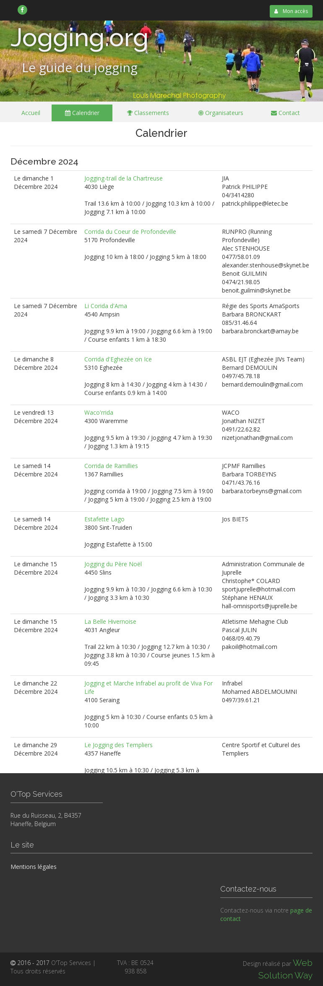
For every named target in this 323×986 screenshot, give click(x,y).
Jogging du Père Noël (113, 564)
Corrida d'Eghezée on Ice (118, 359)
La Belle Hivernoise (110, 621)
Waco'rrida (98, 412)
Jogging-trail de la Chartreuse (123, 178)
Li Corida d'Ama (105, 306)
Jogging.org (79, 37)
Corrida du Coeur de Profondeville (130, 231)
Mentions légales (33, 867)
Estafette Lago (104, 519)
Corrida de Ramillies (111, 466)
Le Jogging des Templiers (118, 745)
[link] (22, 10)
